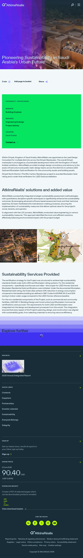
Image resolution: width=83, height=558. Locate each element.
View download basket (14, 509)
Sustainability (8, 415)
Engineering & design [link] (15, 122)
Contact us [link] (12, 142)
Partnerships (8, 404)
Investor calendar (10, 409)
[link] (13, 4)
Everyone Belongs (10, 420)
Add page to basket (22, 82)
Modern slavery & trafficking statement (62, 539)
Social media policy (30, 545)
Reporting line (10, 539)
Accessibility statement (66, 542)
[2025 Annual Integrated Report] (41, 368)
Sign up (5, 454)
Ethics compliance (35, 542)
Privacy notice (49, 542)
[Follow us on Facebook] (35, 523)
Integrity (6, 425)
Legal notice (21, 542)
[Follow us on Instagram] (48, 523)
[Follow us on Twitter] (41, 523)
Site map (42, 545)
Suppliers (6, 398)
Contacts (6, 393)
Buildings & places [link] (14, 112)
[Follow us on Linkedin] (28, 523)
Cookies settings (54, 545)
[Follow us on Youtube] (54, 523)
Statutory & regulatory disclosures (31, 539)
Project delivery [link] (12, 126)
